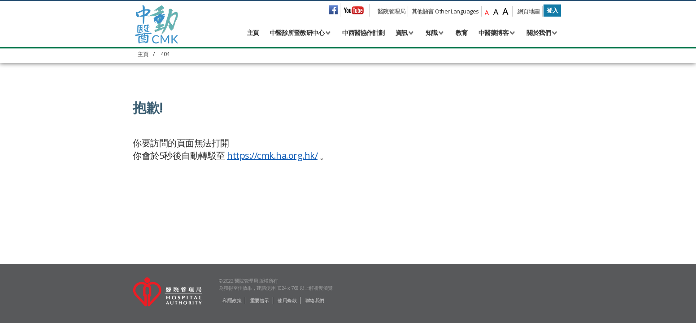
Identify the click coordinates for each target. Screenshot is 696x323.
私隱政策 (231, 300)
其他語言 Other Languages (445, 11)
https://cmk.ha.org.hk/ (272, 155)
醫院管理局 (392, 11)
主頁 (253, 32)
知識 (432, 32)
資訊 (402, 32)
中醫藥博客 (493, 32)
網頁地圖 (529, 11)
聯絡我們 (314, 300)
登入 (552, 10)
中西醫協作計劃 (363, 32)
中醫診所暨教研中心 (297, 32)
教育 (462, 32)
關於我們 (538, 32)
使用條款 (287, 300)
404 (165, 54)
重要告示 (259, 300)
